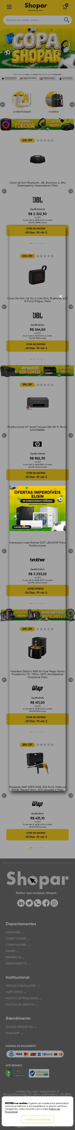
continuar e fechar (37, 1119)
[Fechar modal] (61, 296)
